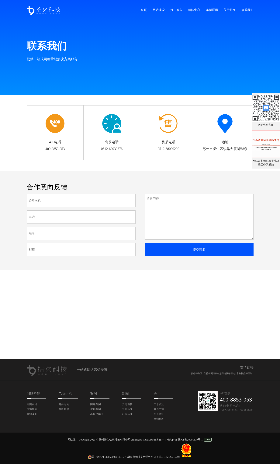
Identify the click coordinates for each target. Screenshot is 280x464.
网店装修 (63, 409)
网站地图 (159, 419)
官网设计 (32, 404)
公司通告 (127, 404)
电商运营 (63, 404)
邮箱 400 (32, 414)
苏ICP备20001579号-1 (190, 439)
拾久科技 (172, 439)
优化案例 (95, 409)
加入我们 (159, 414)
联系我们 (247, 10)
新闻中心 (194, 10)
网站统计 (72, 439)
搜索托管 (32, 409)
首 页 (143, 10)
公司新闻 (127, 409)
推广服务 (176, 10)
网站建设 (159, 10)
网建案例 (95, 404)
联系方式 (159, 409)
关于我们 (159, 404)
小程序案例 (96, 414)
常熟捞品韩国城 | (245, 373)
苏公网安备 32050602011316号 (107, 456)
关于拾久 (230, 10)
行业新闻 (127, 414)
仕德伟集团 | (197, 373)
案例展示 (212, 10)
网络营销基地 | (229, 373)
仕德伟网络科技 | (212, 373)
